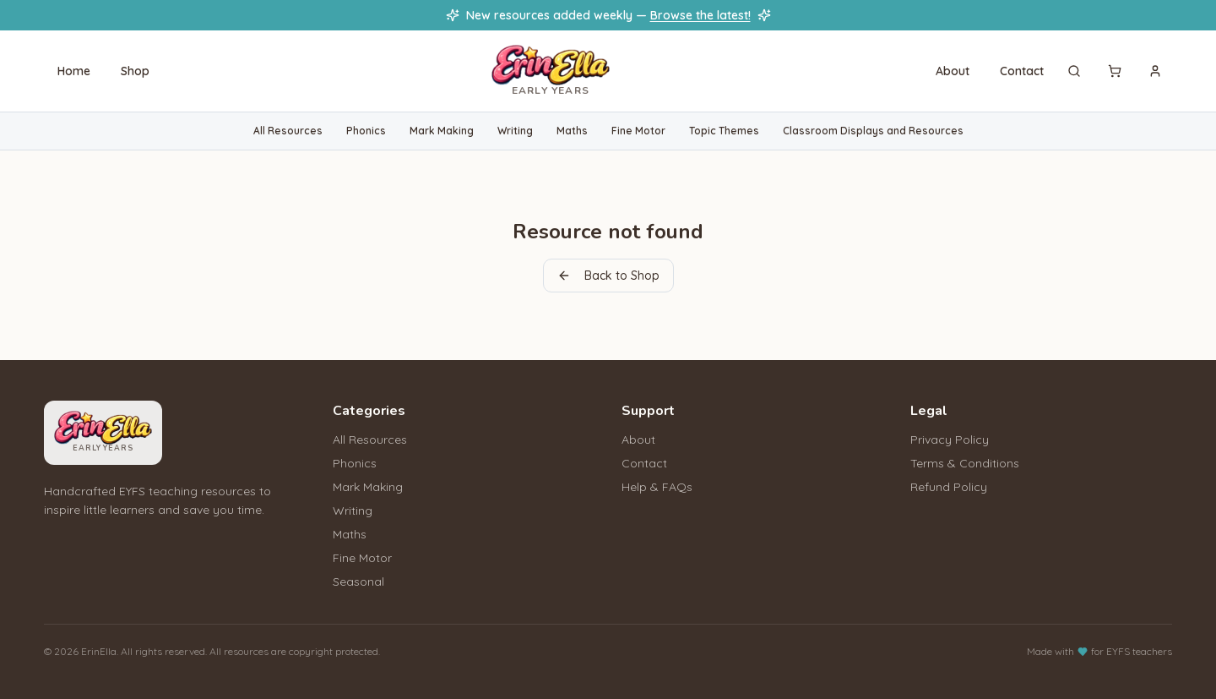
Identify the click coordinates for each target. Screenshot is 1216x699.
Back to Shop (608, 275)
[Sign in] (1155, 71)
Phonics (366, 130)
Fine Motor (638, 130)
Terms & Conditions (964, 463)
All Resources (288, 130)
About (952, 71)
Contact (1022, 71)
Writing (515, 130)
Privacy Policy (949, 439)
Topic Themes (724, 130)
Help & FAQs (657, 486)
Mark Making (442, 130)
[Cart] (1115, 71)
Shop (135, 71)
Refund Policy (948, 486)
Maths (572, 130)
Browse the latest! (700, 15)
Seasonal (358, 581)
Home (73, 71)
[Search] (1074, 71)
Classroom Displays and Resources (873, 130)
